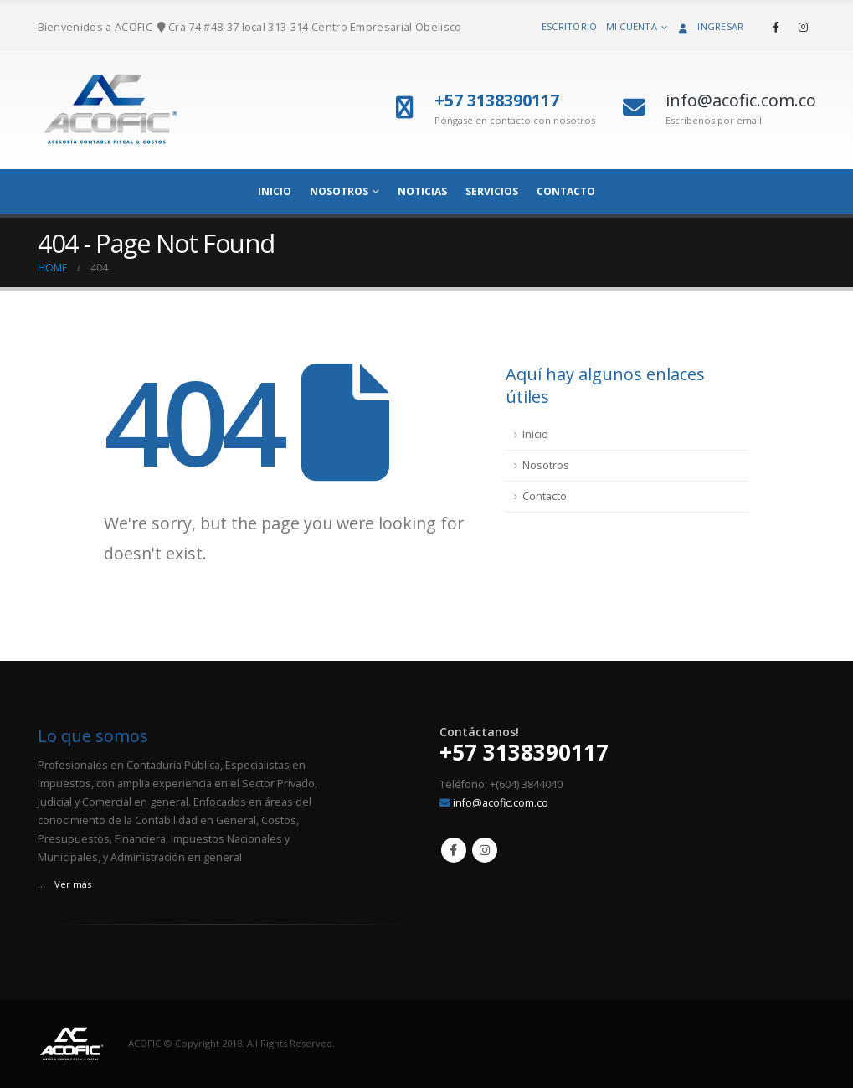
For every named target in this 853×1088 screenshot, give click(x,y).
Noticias (422, 191)
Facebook (453, 850)
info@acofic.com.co (500, 803)
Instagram (484, 850)
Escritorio (570, 26)
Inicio (535, 434)
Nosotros (545, 465)
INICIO (274, 191)
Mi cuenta (631, 26)
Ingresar (709, 26)
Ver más (72, 884)
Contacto (566, 191)
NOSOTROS (339, 191)
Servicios (491, 191)
